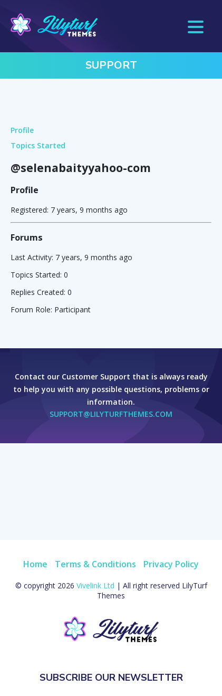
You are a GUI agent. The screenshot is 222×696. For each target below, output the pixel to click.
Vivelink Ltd (95, 585)
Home (35, 564)
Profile (22, 130)
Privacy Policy (171, 564)
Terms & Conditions (95, 564)
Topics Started (38, 145)
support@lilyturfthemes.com (111, 414)
